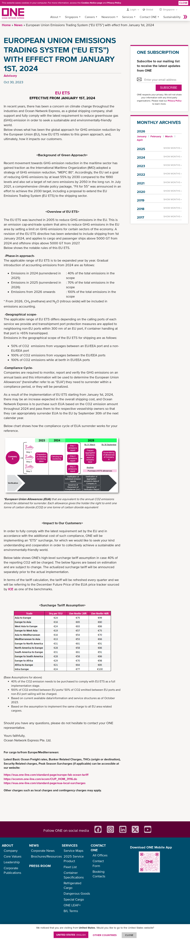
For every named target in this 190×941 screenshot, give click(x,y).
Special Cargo (74, 899)
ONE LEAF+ (72, 905)
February (155, 136)
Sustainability (172, 17)
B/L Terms (71, 911)
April (140, 139)
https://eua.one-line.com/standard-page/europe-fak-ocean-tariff (46, 774)
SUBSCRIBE (168, 87)
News (18, 25)
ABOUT (7, 845)
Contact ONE (148, 17)
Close (183, 2)
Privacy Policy (114, 2)
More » (185, 17)
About (54, 17)
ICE (10, 589)
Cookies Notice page (91, 2)
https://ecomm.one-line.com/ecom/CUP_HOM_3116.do (40, 779)
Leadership (12, 862)
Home (6, 25)
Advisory (10, 76)
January (141, 136)
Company (11, 851)
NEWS (34, 845)
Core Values (12, 856)
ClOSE (129, 935)
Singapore (71, 17)
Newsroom (108, 17)
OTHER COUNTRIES (105, 935)
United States (71, 934)
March (169, 136)
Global (149, 9)
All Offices (100, 855)
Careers (90, 17)
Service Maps (73, 851)
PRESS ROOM (40, 866)
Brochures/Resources (46, 856)
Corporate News (43, 851)
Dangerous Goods (77, 893)
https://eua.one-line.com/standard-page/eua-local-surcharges (45, 783)
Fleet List (70, 867)
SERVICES (70, 845)
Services (127, 17)
